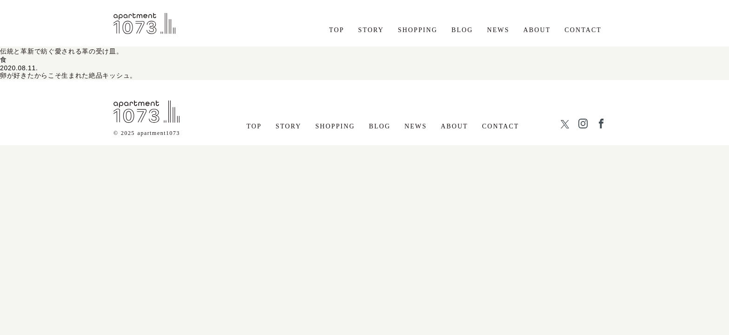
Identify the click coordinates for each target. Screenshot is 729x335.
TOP (337, 30)
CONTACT (583, 30)
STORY (371, 30)
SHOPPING (417, 30)
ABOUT (537, 30)
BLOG (462, 30)
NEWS (498, 30)
